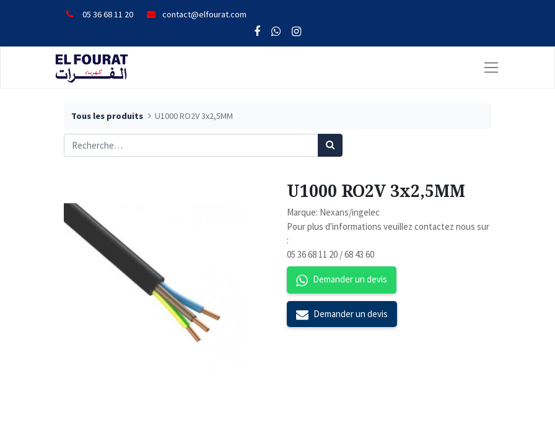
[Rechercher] (330, 145)
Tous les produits (107, 115)
